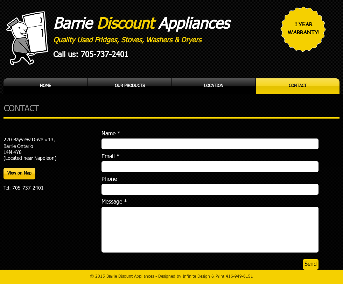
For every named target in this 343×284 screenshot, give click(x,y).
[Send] (310, 264)
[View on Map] (19, 173)
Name (108, 134)
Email (108, 156)
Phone (109, 179)
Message (112, 202)
